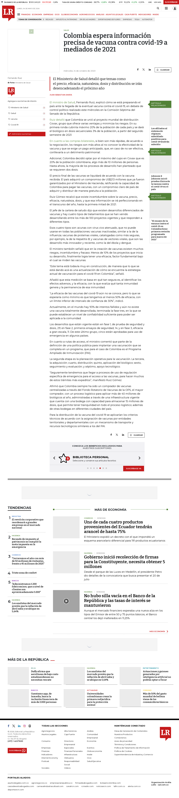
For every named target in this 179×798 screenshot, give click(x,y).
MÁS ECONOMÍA (157, 631)
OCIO (57, 14)
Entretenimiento (151, 668)
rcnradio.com (87, 786)
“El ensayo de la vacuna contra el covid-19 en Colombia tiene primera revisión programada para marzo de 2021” (160, 230)
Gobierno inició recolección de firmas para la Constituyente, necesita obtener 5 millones (124, 562)
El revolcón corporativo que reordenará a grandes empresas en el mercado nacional (27, 523)
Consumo (147, 690)
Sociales (45, 768)
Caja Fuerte (69, 734)
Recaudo (49, 19)
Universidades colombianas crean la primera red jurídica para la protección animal (99, 699)
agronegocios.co (39, 783)
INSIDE (156, 14)
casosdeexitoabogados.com (21, 786)
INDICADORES (144, 14)
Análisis (90, 731)
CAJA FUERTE (131, 14)
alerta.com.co (134, 786)
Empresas (127, 19)
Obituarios (69, 758)
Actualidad (92, 690)
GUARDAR (162, 70)
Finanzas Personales (73, 751)
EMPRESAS (48, 14)
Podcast (45, 761)
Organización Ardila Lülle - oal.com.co (161, 783)
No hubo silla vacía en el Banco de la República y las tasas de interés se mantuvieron (119, 600)
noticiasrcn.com (103, 786)
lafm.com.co (119, 786)
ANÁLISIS (100, 14)
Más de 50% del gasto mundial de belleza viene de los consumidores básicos (155, 697)
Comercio (16, 555)
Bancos (15, 581)
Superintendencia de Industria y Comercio (133, 754)
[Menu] (19, 14)
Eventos (90, 748)
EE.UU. (33, 668)
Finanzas (45, 751)
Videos (67, 768)
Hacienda (16, 536)
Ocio (89, 758)
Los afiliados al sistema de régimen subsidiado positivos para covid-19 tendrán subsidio (160, 136)
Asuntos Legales (49, 734)
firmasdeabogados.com (86, 783)
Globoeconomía (94, 751)
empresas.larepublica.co (61, 783)
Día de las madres (87, 19)
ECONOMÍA (37, 14)
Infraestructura (70, 754)
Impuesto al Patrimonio (66, 19)
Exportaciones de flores (109, 19)
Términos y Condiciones (125, 744)
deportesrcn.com (16, 789)
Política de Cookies (123, 751)
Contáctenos (120, 738)
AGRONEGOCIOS (87, 14)
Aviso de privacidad (123, 741)
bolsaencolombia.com (110, 783)
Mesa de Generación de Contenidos (130, 731)
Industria (16, 516)
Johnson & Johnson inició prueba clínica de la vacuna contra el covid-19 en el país (160, 183)
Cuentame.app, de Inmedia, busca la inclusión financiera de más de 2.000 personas (44, 697)
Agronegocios (48, 731)
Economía (91, 741)
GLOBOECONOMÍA (69, 14)
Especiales (69, 748)
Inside (89, 754)
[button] (53, 458)
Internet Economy (50, 758)
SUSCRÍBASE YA (133, 468)
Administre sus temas (20, 134)
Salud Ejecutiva (94, 761)
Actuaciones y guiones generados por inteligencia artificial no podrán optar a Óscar (157, 675)
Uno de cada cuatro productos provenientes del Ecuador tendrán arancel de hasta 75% (118, 527)
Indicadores (47, 754)
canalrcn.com (72, 786)
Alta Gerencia (70, 731)
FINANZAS (25, 14)
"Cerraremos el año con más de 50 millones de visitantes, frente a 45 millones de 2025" (28, 561)
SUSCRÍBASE (171, 2)
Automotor (147, 19)
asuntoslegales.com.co (18, 783)
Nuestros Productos (123, 734)
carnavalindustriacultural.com (50, 786)
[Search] (158, 8)
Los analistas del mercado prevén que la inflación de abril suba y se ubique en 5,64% (27, 607)
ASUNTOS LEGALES (114, 14)
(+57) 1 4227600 (15, 741)
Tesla (137, 19)
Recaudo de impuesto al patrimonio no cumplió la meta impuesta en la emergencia (26, 543)
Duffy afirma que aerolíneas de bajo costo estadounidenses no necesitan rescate (44, 675)
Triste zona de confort (24, 572)
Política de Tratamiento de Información (132, 748)
